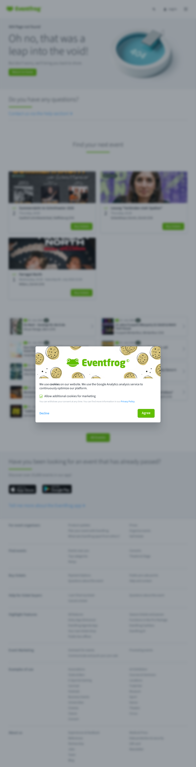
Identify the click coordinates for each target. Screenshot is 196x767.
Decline (44, 413)
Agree (146, 413)
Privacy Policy (128, 401)
